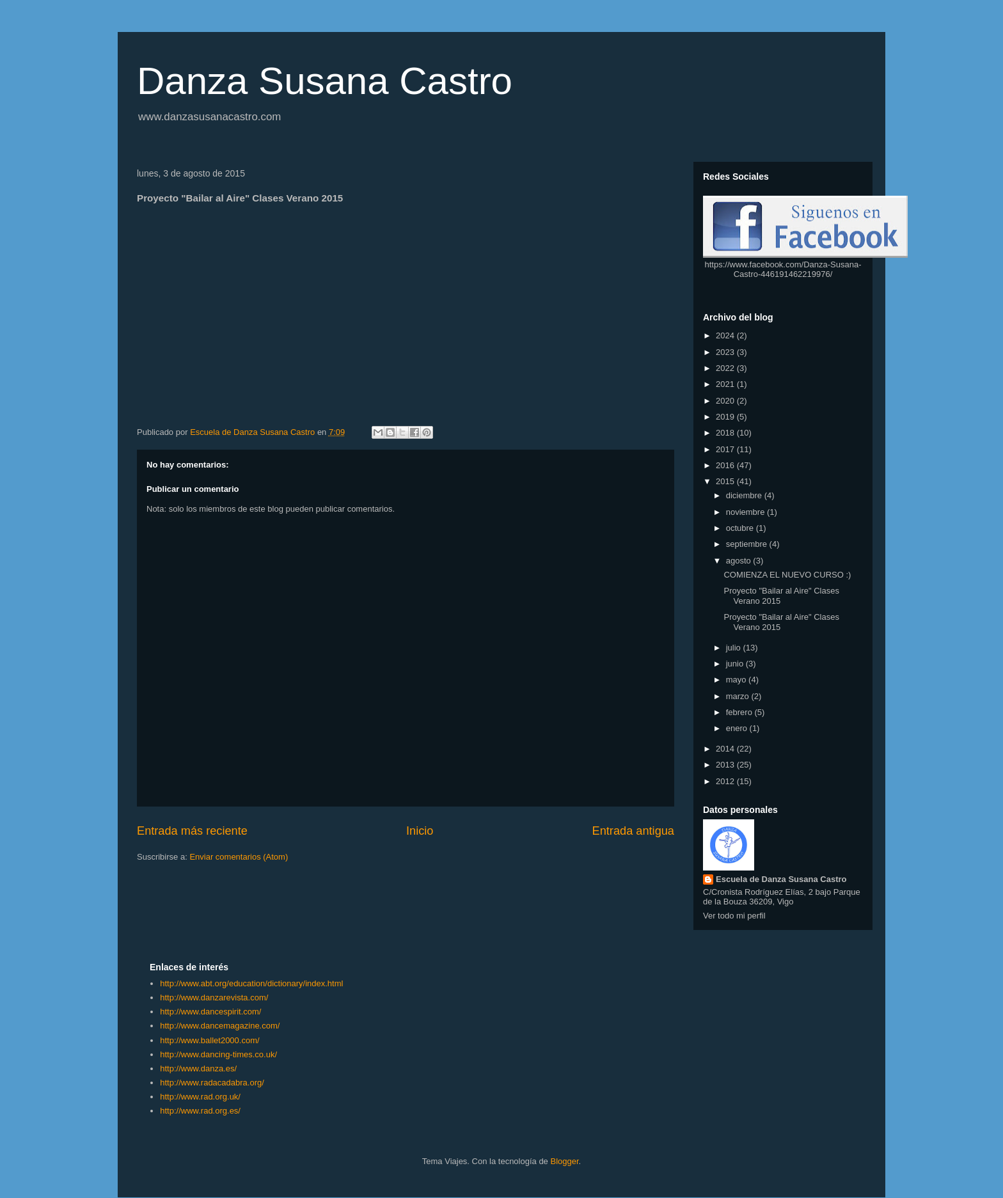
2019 (726, 417)
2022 (726, 368)
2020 (726, 401)
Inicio (419, 830)
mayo (737, 679)
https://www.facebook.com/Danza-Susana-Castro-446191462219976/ (783, 269)
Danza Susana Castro (324, 80)
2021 (726, 384)
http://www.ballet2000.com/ (209, 1040)
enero (738, 728)
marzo (739, 696)
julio (734, 647)
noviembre (746, 512)
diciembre (745, 495)
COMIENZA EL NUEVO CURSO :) (787, 574)
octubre (741, 528)
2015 (726, 481)
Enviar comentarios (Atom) (238, 857)
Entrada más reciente (192, 830)
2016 (726, 465)
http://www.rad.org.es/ (200, 1110)
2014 (726, 748)
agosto (740, 560)
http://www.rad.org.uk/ (200, 1096)
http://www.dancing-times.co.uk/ (218, 1054)
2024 (726, 335)
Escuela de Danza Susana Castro (781, 879)
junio (736, 663)
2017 (726, 449)
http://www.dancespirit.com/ (210, 1011)
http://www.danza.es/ (198, 1068)
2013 (726, 764)
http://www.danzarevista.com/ (214, 997)
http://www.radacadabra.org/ (212, 1082)
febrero (740, 712)
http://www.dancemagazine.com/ (220, 1025)
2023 (726, 352)
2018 (726, 432)
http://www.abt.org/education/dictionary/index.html (251, 983)
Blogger (564, 1161)
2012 (726, 781)
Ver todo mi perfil (734, 915)
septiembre (748, 544)
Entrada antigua (633, 830)
